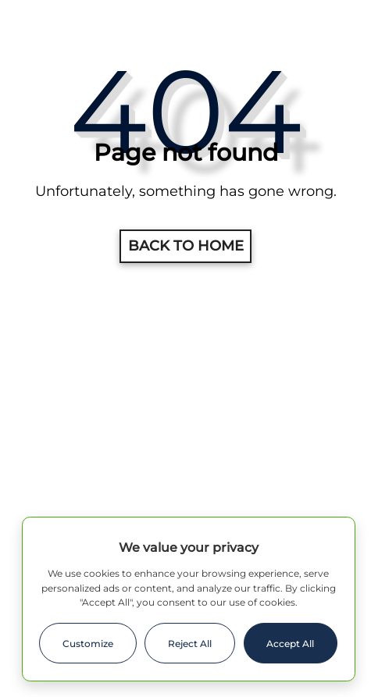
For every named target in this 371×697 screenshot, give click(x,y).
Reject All (190, 643)
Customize (87, 643)
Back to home (186, 245)
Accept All (290, 643)
